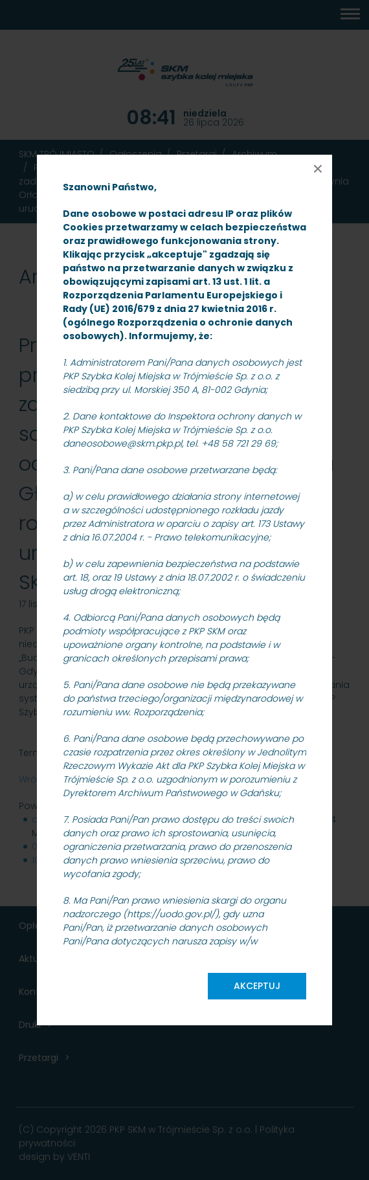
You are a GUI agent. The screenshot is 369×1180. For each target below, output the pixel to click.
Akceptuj (257, 985)
